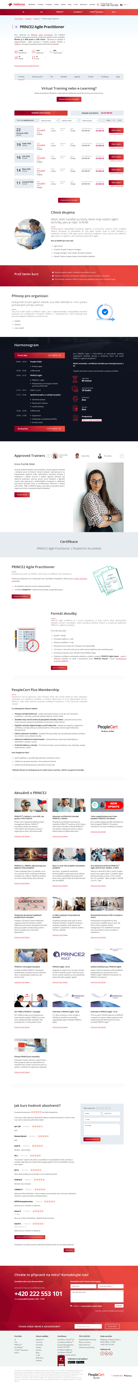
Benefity (64, 77)
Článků (20, 57)
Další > (17, 1353)
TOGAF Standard (21, 1350)
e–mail (87, 1119)
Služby (56, 4)
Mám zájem (116, 130)
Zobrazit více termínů (69, 200)
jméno (87, 1113)
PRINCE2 (17, 44)
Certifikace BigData (64, 1350)
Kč (114, 120)
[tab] (60, 456)
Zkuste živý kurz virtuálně (69, 99)
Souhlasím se (86, 1306)
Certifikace (105, 77)
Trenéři (90, 77)
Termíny (40, 4)
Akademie (31, 4)
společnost (107, 1113)
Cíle (51, 77)
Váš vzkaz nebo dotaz (79, 1292)
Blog (69, 4)
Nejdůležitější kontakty (87, 1340)
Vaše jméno (76, 1286)
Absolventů (22, 52)
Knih (37, 57)
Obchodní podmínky (86, 1347)
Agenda (77, 77)
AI (15, 1340)
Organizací (40, 52)
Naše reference (84, 1345)
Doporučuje (57, 52)
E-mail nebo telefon (105, 1286)
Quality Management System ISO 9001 (65, 1346)
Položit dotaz (22, 495)
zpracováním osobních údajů (91, 1306)
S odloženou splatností (116, 134)
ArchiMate (18, 1347)
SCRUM (53, 42)
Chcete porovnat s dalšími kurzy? (26, 66)
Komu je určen (37, 77)
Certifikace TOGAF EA (65, 1340)
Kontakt (92, 4)
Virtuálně (41, 130)
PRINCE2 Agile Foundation (42, 35)
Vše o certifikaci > (59, 668)
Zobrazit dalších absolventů (29, 1237)
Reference (83, 4)
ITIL (15, 1342)
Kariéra (63, 4)
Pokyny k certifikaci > (21, 596)
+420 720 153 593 (109, 5)
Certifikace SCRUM (64, 1352)
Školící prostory (85, 1342)
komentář (88, 1125)
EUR (119, 120)
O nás (76, 4)
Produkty (49, 4)
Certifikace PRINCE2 (65, 1342)
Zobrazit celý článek (21, 836)
